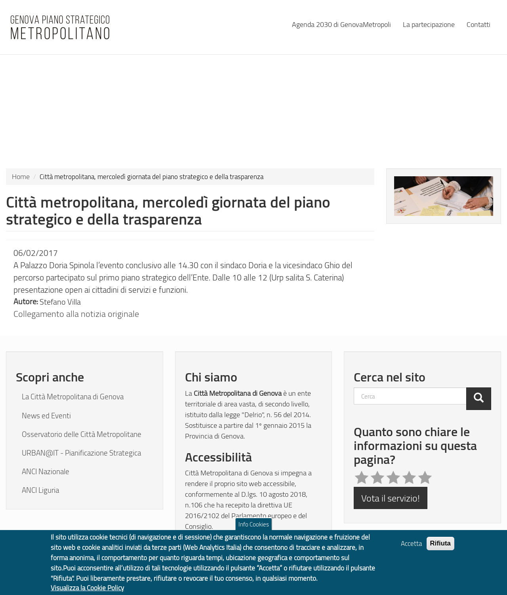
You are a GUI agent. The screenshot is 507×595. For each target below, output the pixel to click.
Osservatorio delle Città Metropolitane (81, 434)
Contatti (478, 24)
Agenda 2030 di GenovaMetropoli (341, 24)
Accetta (411, 548)
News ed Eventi (46, 415)
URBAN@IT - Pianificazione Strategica (81, 453)
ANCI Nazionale (45, 471)
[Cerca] (478, 398)
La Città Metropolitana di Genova (73, 396)
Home (21, 176)
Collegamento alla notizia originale (76, 313)
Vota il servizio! (390, 497)
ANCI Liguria (40, 490)
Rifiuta (440, 549)
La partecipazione (429, 24)
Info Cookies (253, 529)
